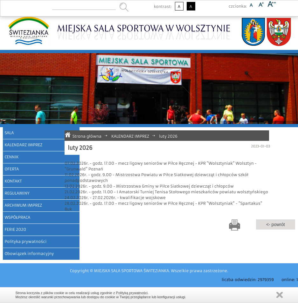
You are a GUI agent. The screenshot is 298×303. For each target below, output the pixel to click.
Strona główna (87, 136)
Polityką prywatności (132, 293)
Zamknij (279, 295)
